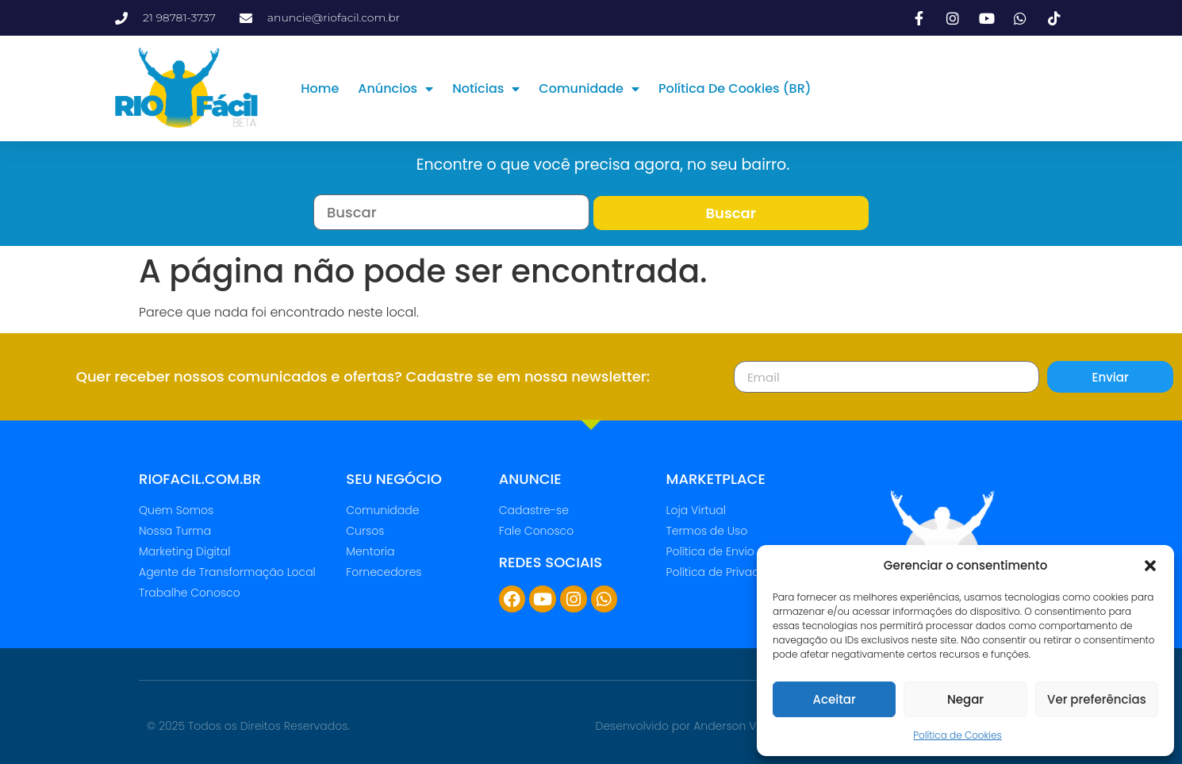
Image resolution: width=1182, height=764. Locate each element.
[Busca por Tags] (451, 212)
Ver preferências (1096, 699)
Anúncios (395, 89)
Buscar (730, 213)
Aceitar (834, 699)
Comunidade (589, 89)
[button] (1150, 566)
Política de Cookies (957, 735)
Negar (965, 699)
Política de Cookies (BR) (735, 88)
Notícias (486, 89)
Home (320, 88)
